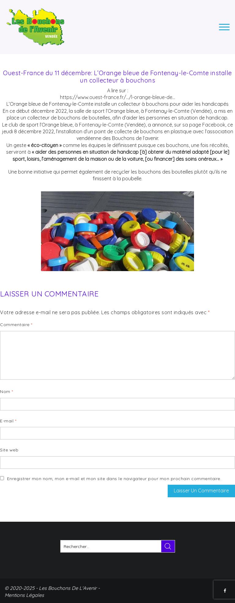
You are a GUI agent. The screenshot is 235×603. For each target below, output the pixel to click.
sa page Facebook (203, 125)
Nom (6, 391)
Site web (9, 450)
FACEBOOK (225, 591)
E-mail (8, 421)
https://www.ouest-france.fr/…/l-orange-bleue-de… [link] (117, 97)
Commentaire (16, 324)
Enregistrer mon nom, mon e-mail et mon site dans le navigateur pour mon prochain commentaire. (114, 478)
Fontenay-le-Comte (101, 125)
